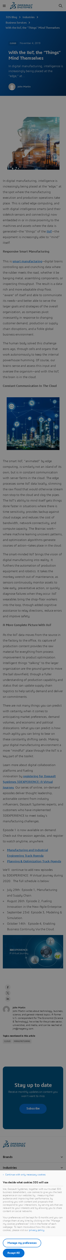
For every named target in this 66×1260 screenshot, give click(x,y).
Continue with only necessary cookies (25, 1174)
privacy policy (36, 1230)
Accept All (13, 1253)
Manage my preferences (22, 1243)
